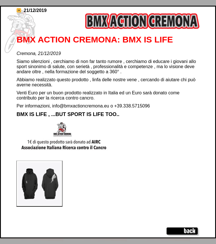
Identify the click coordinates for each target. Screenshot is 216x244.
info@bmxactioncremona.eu (80, 105)
